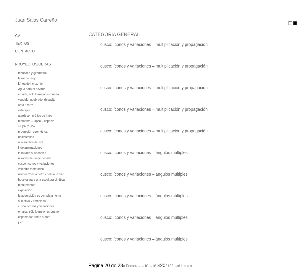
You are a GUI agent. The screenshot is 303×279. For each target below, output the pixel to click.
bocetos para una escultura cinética (41, 179)
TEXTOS (22, 43)
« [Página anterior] (139, 266)
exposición (25, 190)
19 (158, 266)
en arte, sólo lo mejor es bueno (38, 211)
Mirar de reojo (27, 78)
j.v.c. (21, 222)
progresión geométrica (33, 131)
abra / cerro (25, 105)
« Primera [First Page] (130, 266)
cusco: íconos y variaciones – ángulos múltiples (144, 152)
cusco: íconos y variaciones (36, 163)
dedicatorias (26, 137)
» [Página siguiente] (178, 266)
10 (146, 266)
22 (171, 266)
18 (154, 266)
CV (17, 36)
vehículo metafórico (31, 169)
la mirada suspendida (32, 153)
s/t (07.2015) (26, 126)
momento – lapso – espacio (36, 121)
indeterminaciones (30, 147)
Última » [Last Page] (185, 266)
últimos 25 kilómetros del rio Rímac (41, 174)
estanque (24, 110)
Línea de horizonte (30, 83)
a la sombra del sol (30, 142)
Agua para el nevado (31, 89)
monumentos (26, 185)
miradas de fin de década (34, 158)
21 (167, 266)
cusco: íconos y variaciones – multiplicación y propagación (154, 44)
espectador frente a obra (34, 217)
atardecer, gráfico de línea (35, 115)
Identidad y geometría (32, 73)
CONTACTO (25, 51)
